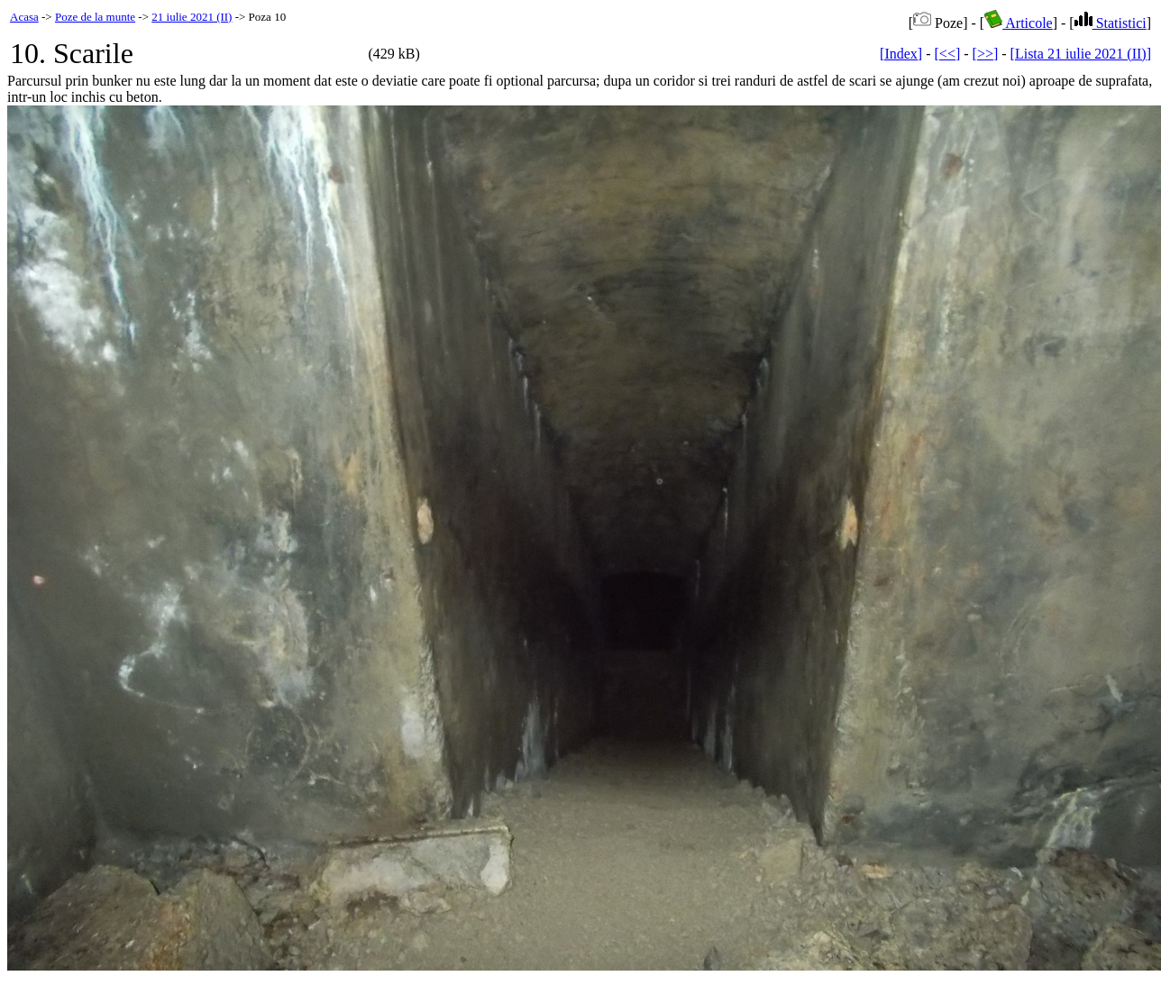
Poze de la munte (95, 16)
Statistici (1110, 23)
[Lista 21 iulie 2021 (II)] (1080, 53)
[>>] (986, 53)
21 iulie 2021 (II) (191, 16)
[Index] (901, 53)
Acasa (24, 16)
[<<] (948, 53)
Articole (1018, 23)
